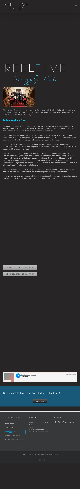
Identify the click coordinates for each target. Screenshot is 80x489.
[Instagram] (63, 422)
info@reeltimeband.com (38, 429)
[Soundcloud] (70, 422)
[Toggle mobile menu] (76, 6)
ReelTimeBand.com (41, 432)
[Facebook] (55, 422)
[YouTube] (66, 422)
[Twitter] (59, 422)
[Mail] (74, 422)
